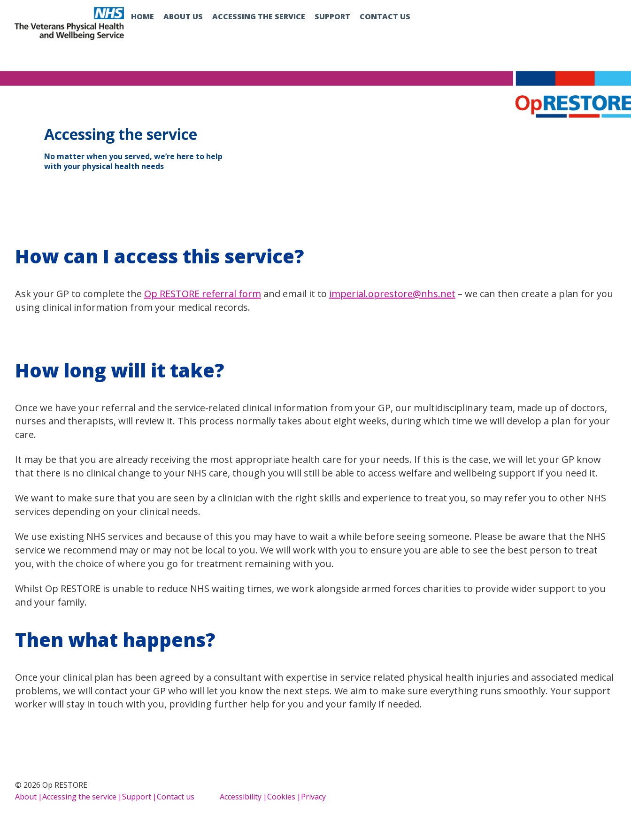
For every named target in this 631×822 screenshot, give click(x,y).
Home (142, 16)
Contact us (385, 16)
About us (183, 16)
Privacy (313, 796)
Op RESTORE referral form (202, 293)
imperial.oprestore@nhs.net (392, 293)
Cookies (281, 796)
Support (332, 16)
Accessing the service (258, 16)
